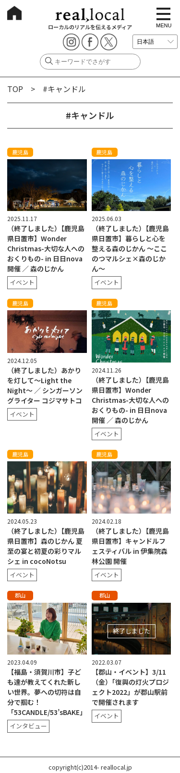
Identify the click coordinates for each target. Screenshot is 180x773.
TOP (15, 88)
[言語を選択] (155, 42)
